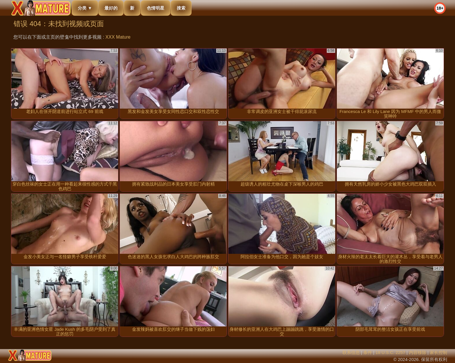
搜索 (181, 8)
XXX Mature (117, 37)
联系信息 (351, 352)
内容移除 (417, 352)
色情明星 (155, 8)
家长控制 (438, 352)
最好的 (111, 8)
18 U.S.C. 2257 (390, 352)
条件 (367, 352)
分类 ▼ (85, 8)
